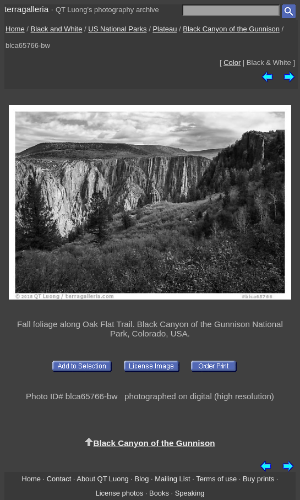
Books (159, 493)
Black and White (57, 29)
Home (15, 29)
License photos (119, 493)
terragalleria (26, 9)
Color (232, 62)
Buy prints (258, 479)
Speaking (190, 493)
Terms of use (216, 479)
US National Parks (117, 29)
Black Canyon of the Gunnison (231, 29)
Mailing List (172, 479)
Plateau (164, 29)
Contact (59, 479)
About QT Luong (102, 479)
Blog (142, 479)
